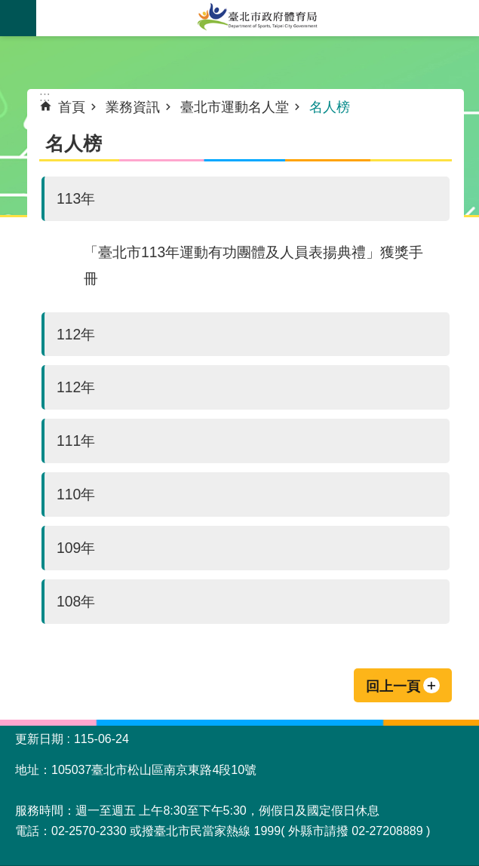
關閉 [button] (18, 18)
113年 (76, 198)
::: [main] (45, 96)
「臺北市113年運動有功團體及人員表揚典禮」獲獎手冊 (253, 265)
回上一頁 (393, 686)
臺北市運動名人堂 (234, 107)
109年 (76, 547)
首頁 (71, 107)
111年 (76, 440)
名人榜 (329, 107)
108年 (76, 601)
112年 (76, 334)
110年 (76, 494)
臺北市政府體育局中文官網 (257, 18)
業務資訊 (133, 107)
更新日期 (39, 738)
